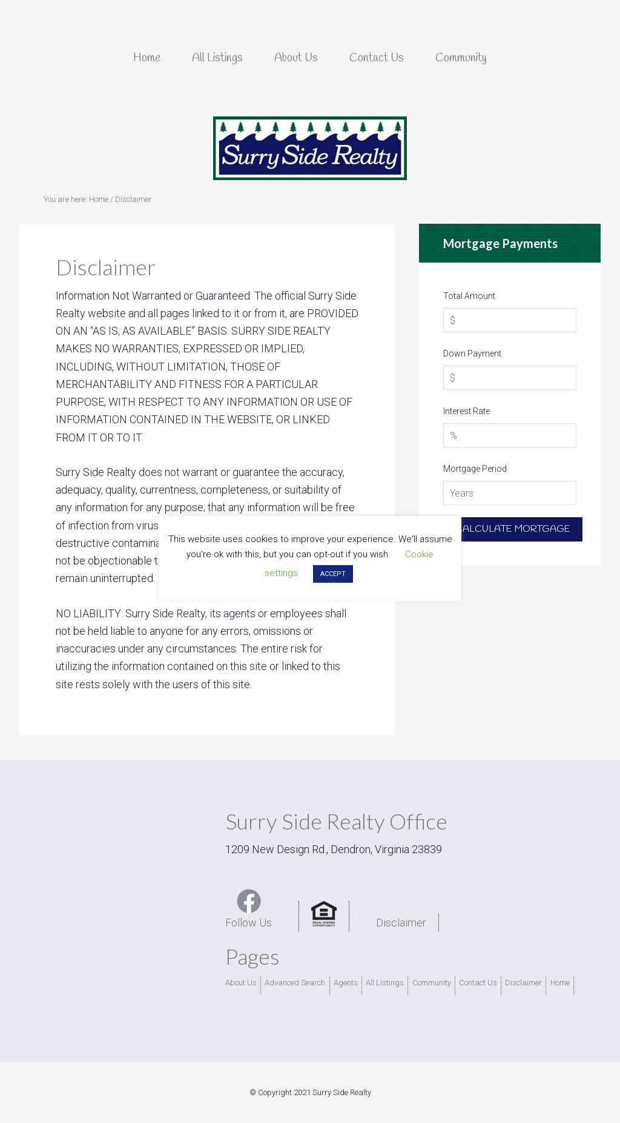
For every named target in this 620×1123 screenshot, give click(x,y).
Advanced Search (295, 982)
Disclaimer (401, 922)
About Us (241, 982)
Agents (346, 982)
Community (431, 982)
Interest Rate (466, 411)
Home (560, 982)
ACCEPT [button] (333, 574)
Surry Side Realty (310, 148)
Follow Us (248, 908)
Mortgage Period (475, 469)
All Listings (385, 982)
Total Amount (469, 296)
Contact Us (478, 982)
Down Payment (472, 353)
